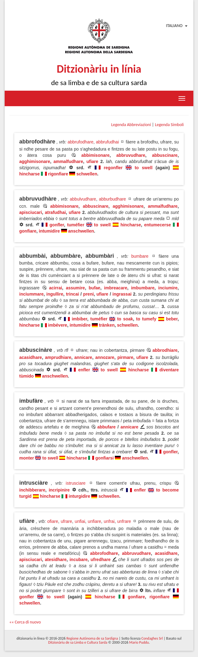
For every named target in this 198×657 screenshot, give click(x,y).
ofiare (52, 521)
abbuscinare (165, 155)
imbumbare (142, 287)
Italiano (174, 25)
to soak (125, 318)
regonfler (113, 167)
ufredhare (101, 559)
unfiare (94, 521)
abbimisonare (95, 155)
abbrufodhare (80, 141)
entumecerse (157, 224)
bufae (94, 287)
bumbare (139, 256)
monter (26, 457)
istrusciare (76, 483)
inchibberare (32, 489)
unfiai (80, 521)
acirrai (55, 287)
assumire (75, 287)
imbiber (79, 318)
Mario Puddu (139, 642)
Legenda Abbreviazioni (131, 124)
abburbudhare (112, 199)
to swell (143, 167)
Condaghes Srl (152, 638)
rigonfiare (58, 173)
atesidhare (56, 559)
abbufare (106, 426)
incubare (79, 559)
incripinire (59, 489)
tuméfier (75, 224)
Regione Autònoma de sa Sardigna (92, 638)
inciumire (168, 287)
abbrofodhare (104, 553)
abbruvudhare (130, 155)
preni (88, 294)
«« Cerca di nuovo (25, 622)
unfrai (109, 521)
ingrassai (121, 294)
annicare (83, 357)
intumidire (49, 231)
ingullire (54, 294)
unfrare (124, 521)
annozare (104, 357)
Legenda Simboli (169, 124)
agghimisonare (34, 161)
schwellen (86, 173)
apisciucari (30, 212)
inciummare (31, 294)
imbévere (57, 325)
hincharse (29, 173)
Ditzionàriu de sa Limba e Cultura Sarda (77, 642)
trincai (72, 294)
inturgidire (79, 496)
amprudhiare (58, 357)
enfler (84, 369)
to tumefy (146, 318)
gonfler (57, 224)
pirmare (125, 357)
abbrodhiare (165, 350)
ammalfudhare (68, 161)
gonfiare (27, 231)
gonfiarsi (104, 457)
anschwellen (81, 231)
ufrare (66, 521)
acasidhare (30, 357)
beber (172, 318)
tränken (107, 325)
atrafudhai (55, 212)
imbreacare (115, 287)
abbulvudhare (83, 199)
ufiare (92, 161)
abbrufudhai (107, 141)
